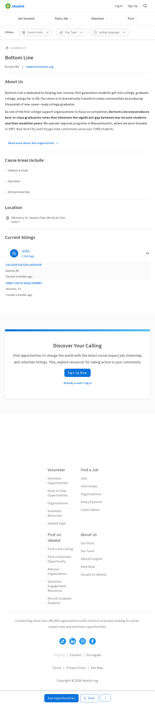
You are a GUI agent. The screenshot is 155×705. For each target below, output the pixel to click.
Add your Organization (57, 571)
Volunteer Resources (55, 513)
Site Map (97, 668)
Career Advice (90, 510)
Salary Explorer (91, 502)
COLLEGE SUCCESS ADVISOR (23, 265)
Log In (119, 6)
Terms (56, 668)
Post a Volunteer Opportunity (59, 559)
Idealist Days (57, 523)
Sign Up (133, 6)
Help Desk (88, 566)
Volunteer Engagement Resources (57, 586)
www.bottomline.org (39, 66)
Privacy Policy (76, 668)
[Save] (89, 698)
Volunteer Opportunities (58, 480)
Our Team (88, 551)
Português (93, 655)
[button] (62, 19)
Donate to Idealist (94, 574)
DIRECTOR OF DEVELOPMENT (24, 283)
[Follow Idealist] (62, 641)
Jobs (84, 478)
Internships (89, 486)
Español (75, 655)
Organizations (58, 503)
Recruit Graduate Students (60, 600)
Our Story (87, 543)
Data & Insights (92, 559)
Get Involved (26, 19)
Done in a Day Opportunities (58, 493)
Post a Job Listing (60, 549)
